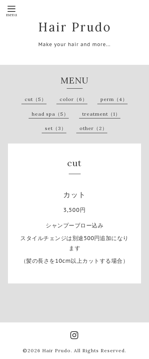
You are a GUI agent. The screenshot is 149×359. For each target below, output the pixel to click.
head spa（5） (50, 114)
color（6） (73, 99)
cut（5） (35, 99)
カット (74, 194)
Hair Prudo (74, 27)
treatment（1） (101, 114)
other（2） (93, 128)
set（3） (55, 128)
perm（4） (114, 99)
